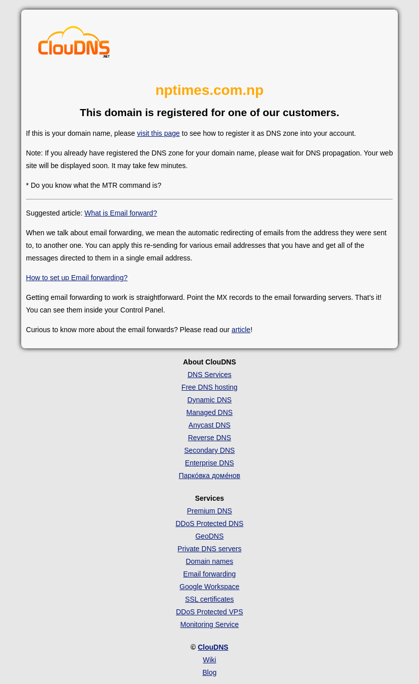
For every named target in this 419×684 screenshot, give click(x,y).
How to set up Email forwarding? (77, 278)
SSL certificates (209, 599)
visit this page (158, 133)
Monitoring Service (210, 624)
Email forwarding (209, 574)
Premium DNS (209, 511)
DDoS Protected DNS (209, 523)
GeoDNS (209, 536)
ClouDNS (213, 647)
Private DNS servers (209, 549)
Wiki (209, 660)
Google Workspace (209, 587)
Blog (209, 672)
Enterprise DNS (209, 463)
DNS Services (209, 375)
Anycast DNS (209, 425)
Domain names (209, 561)
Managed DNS (210, 412)
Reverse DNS (209, 438)
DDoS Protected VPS (209, 612)
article (240, 330)
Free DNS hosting (209, 387)
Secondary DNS (209, 450)
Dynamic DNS (210, 400)
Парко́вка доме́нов (209, 475)
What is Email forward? (121, 213)
